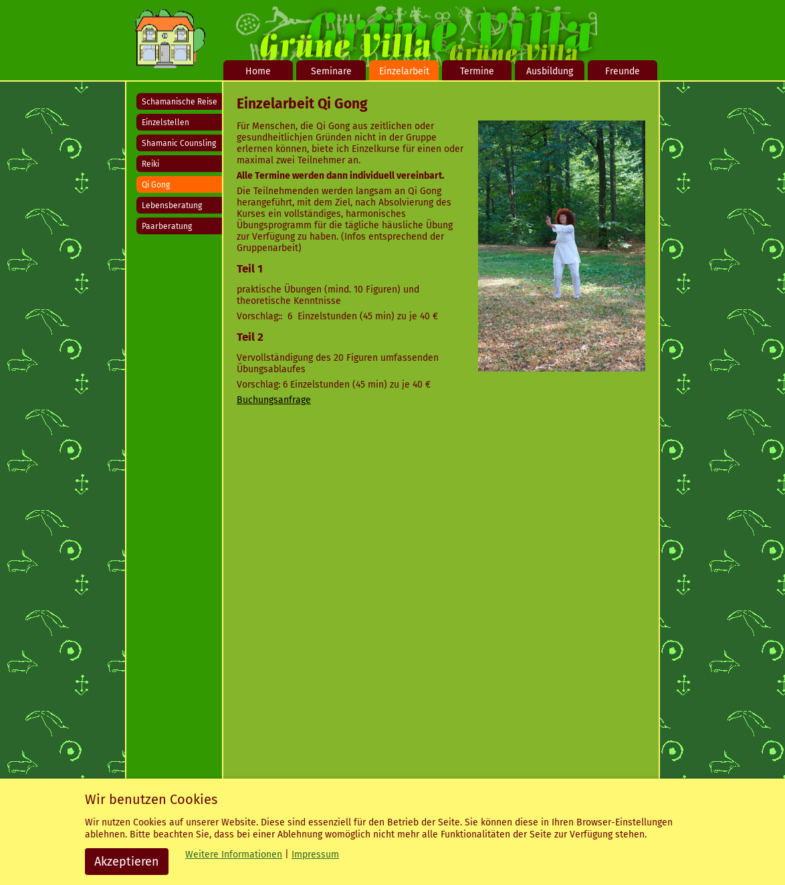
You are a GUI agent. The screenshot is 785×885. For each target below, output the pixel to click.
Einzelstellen (165, 122)
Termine (477, 71)
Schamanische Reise (179, 101)
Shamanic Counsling (179, 143)
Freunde (622, 71)
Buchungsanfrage (274, 400)
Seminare (331, 71)
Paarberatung (167, 226)
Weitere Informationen (233, 854)
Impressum (315, 854)
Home (258, 71)
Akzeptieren (126, 861)
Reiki (150, 164)
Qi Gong (156, 184)
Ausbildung (549, 71)
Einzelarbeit (404, 71)
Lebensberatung (172, 205)
